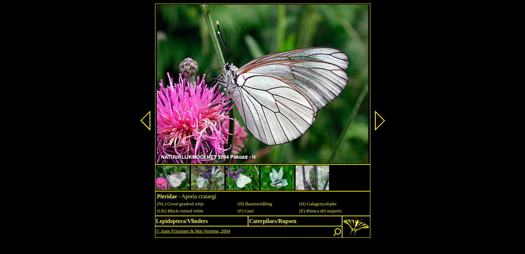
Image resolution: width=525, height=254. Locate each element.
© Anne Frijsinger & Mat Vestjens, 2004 (193, 231)
